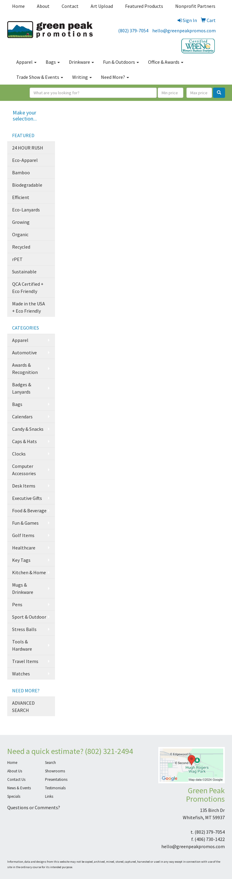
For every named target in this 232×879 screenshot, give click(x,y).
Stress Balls (24, 629)
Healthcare (23, 548)
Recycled (21, 247)
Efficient (20, 197)
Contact (70, 6)
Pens (17, 604)
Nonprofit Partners (195, 6)
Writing (82, 77)
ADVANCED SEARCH (23, 706)
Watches (21, 674)
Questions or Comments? (33, 807)
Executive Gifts (27, 498)
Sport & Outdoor (29, 617)
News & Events (19, 787)
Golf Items (23, 535)
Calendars (22, 417)
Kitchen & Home (29, 572)
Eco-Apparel (25, 160)
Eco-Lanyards (26, 210)
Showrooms (55, 771)
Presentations (56, 779)
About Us (14, 771)
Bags (53, 62)
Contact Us (16, 779)
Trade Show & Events (39, 77)
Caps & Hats (24, 441)
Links (49, 796)
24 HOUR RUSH (27, 148)
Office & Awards (165, 62)
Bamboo (21, 172)
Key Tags (21, 560)
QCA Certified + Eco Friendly (28, 287)
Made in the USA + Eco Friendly (28, 307)
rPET (17, 259)
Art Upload (102, 6)
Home (18, 6)
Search (50, 762)
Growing (21, 222)
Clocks (19, 454)
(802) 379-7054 (133, 30)
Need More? (115, 77)
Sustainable (24, 272)
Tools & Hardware (22, 645)
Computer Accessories (24, 469)
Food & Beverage (29, 510)
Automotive (24, 352)
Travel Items (25, 661)
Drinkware (81, 62)
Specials (13, 796)
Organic (20, 234)
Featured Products (144, 6)
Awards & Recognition (25, 368)
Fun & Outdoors (121, 62)
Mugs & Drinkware (22, 588)
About (43, 6)
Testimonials (55, 787)
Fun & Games (25, 523)
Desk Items (23, 486)
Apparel (26, 62)
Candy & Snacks (28, 429)
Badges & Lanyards (21, 388)
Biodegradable (27, 185)
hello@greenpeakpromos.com (184, 30)
